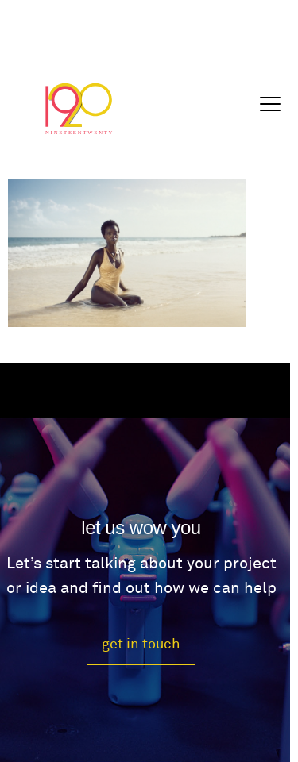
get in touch (141, 644)
